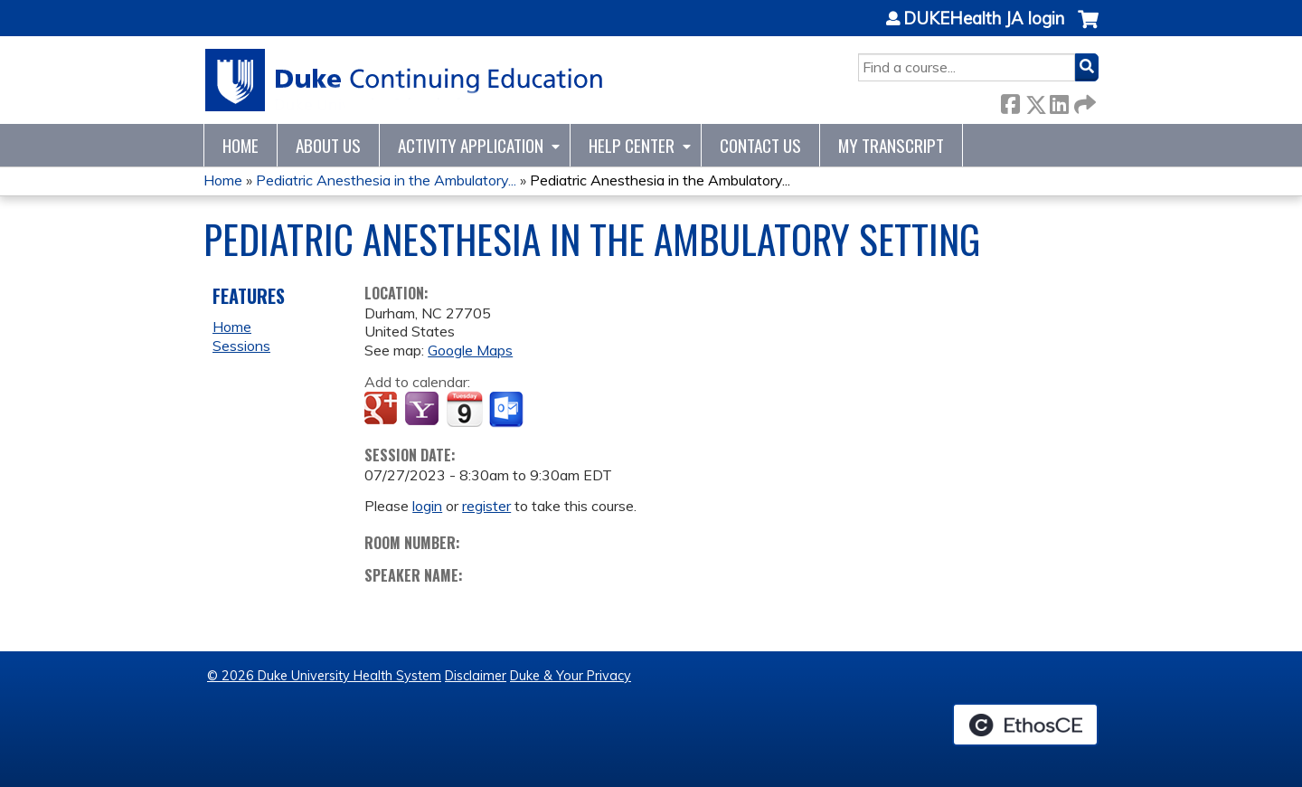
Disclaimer (475, 676)
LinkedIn (1059, 100)
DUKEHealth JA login (983, 19)
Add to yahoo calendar (423, 410)
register (486, 506)
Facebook (1010, 100)
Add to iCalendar (464, 409)
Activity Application (470, 145)
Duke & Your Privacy (570, 676)
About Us (328, 145)
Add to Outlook (507, 410)
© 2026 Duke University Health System (324, 676)
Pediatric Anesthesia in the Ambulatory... (386, 180)
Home (240, 145)
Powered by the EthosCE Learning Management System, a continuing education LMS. (1025, 724)
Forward (1083, 100)
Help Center (632, 145)
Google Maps (470, 350)
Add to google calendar (382, 410)
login (427, 506)
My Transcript (891, 145)
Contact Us (760, 145)
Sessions (241, 346)
